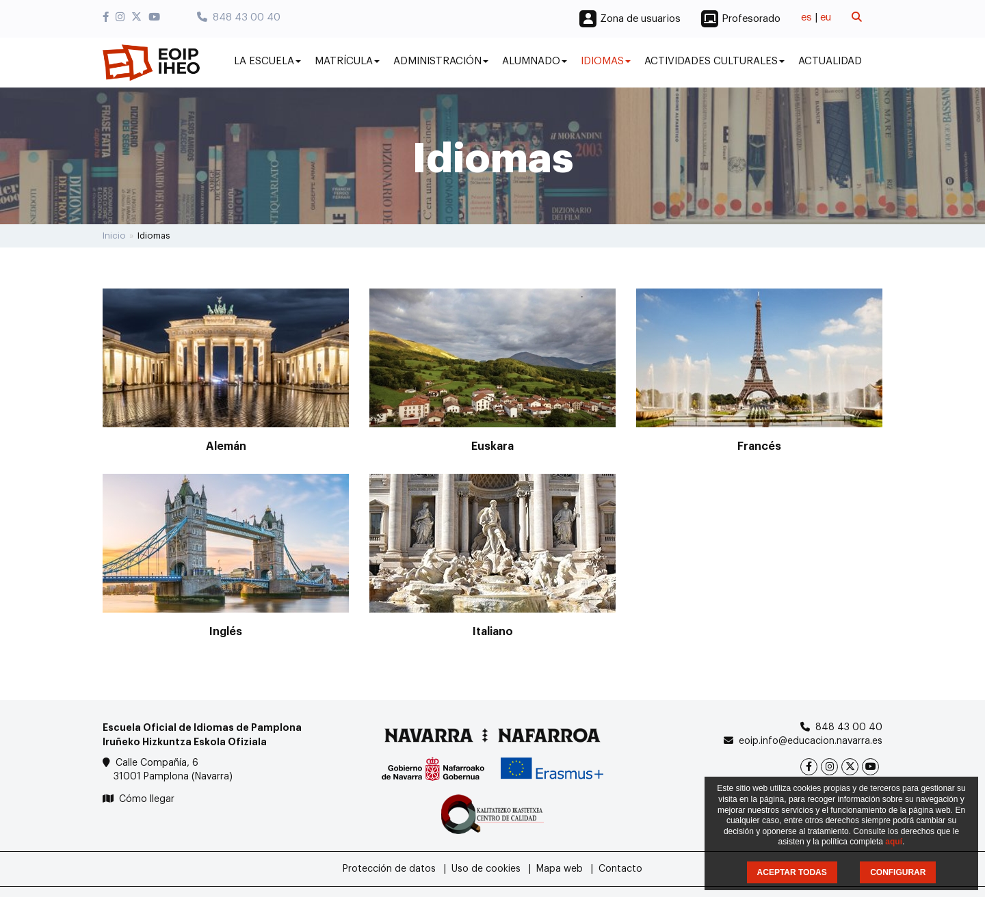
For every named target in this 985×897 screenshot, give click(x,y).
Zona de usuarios (640, 19)
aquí (893, 841)
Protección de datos (389, 869)
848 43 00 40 (238, 17)
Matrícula (347, 61)
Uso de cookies (486, 869)
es (806, 17)
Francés (759, 446)
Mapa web (559, 869)
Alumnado (534, 61)
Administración (440, 61)
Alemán (226, 446)
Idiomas (606, 61)
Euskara (492, 446)
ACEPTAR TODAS (792, 872)
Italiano (493, 631)
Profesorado (751, 19)
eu (825, 17)
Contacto (620, 869)
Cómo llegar (146, 799)
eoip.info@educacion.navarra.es (810, 741)
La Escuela (267, 61)
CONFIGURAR (897, 872)
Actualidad (830, 61)
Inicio (114, 235)
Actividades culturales (714, 61)
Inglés (225, 631)
